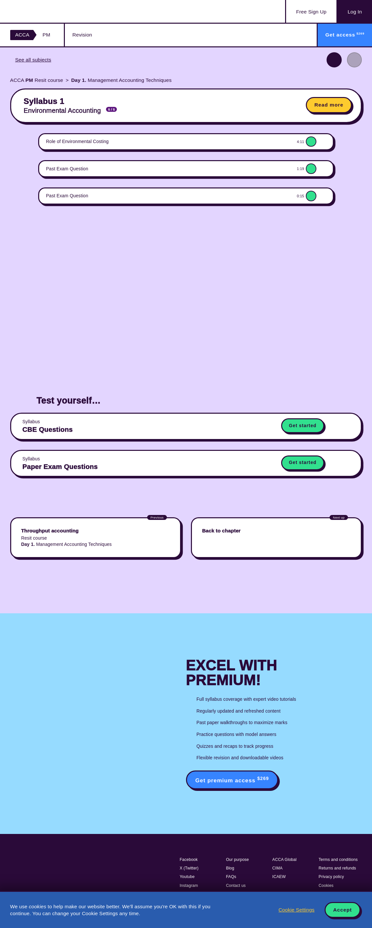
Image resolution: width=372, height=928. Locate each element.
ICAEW (279, 876)
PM (46, 34)
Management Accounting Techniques (121, 80)
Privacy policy (331, 876)
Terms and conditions (338, 859)
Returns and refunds (337, 868)
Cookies (326, 885)
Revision (82, 34)
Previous (334, 59)
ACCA (22, 34)
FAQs (231, 876)
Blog (230, 868)
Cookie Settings (296, 910)
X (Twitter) (189, 868)
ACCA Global (284, 859)
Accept (342, 910)
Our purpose (237, 859)
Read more (328, 105)
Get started (303, 425)
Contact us (236, 885)
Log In (355, 11)
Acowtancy (43, 11)
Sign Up (311, 12)
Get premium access (232, 780)
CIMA (277, 868)
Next (354, 59)
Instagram (189, 885)
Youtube (187, 876)
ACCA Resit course (36, 80)
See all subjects (33, 59)
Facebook (189, 859)
